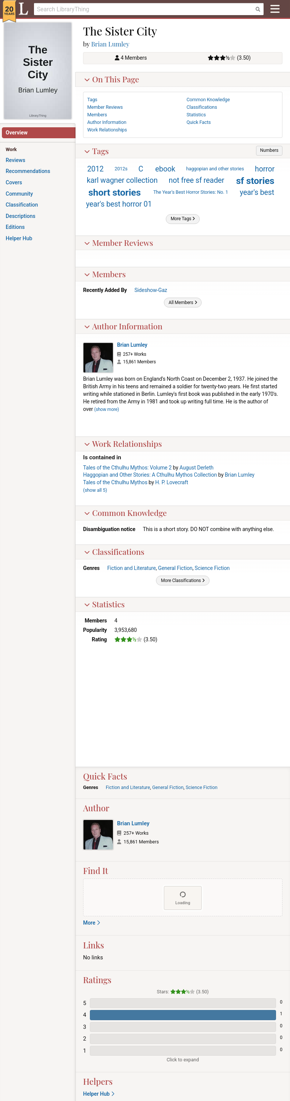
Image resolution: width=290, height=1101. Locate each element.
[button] (269, 151)
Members (105, 274)
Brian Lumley (110, 44)
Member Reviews (118, 242)
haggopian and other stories (215, 168)
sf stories (255, 180)
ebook (165, 169)
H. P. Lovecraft (171, 482)
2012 (95, 169)
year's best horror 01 (119, 204)
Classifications (114, 551)
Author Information (123, 326)
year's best (257, 192)
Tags (96, 150)
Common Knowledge (125, 512)
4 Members (133, 58)
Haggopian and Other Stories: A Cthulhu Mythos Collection (150, 475)
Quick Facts (199, 122)
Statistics (104, 604)
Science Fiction (212, 568)
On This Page (111, 79)
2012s (120, 168)
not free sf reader (196, 180)
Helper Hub (98, 1094)
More (91, 923)
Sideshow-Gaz (150, 290)
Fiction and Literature (131, 568)
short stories (114, 192)
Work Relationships (123, 443)
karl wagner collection (122, 180)
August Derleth (196, 468)
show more (106, 409)
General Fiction (175, 568)
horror (265, 169)
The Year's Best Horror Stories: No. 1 (190, 192)
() (95, 490)
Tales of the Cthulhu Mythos (115, 482)
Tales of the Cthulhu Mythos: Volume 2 (127, 468)
